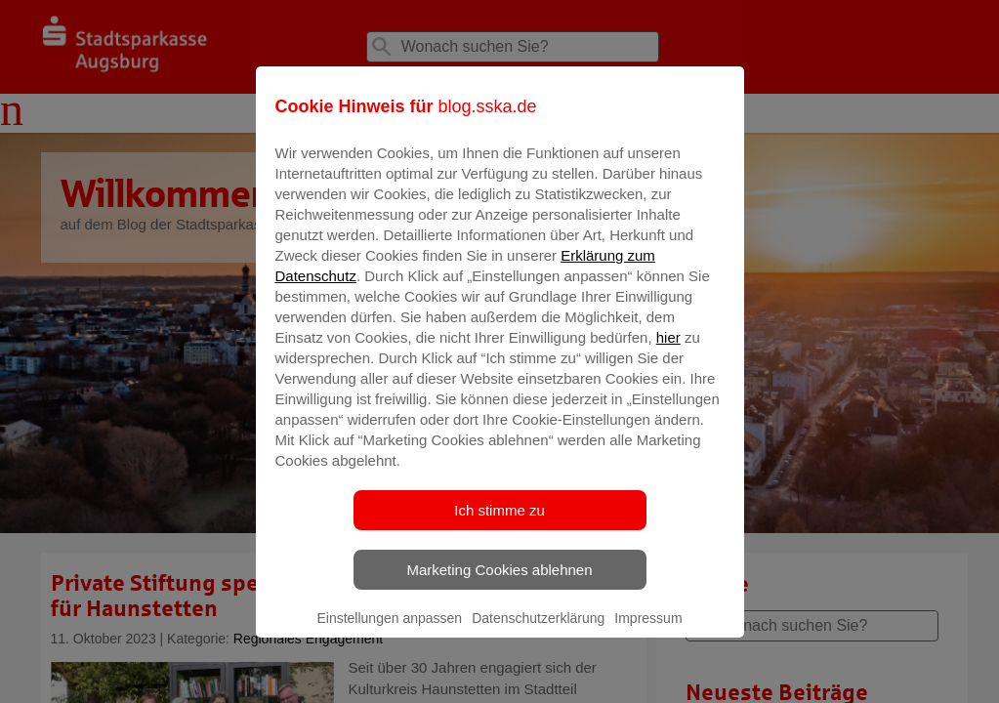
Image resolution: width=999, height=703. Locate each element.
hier (668, 351)
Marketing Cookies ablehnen (499, 583)
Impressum (648, 632)
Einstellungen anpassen (389, 632)
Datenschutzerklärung (538, 632)
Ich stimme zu (499, 524)
